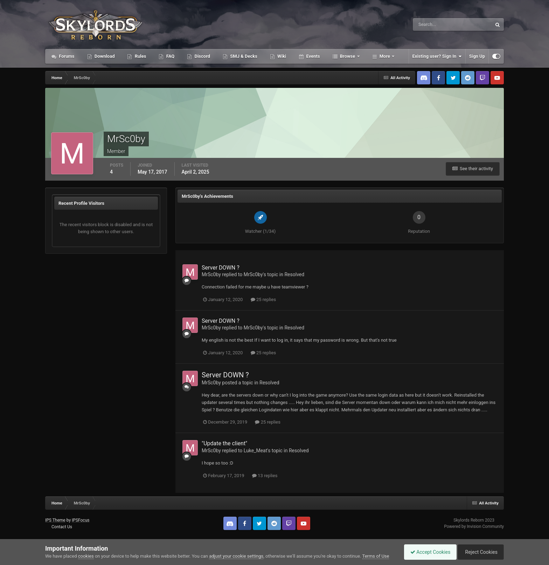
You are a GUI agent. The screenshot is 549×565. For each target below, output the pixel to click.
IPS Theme (55, 520)
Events (312, 56)
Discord (201, 56)
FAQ (169, 56)
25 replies (263, 299)
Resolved (294, 274)
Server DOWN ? (220, 267)
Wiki (281, 56)
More (384, 56)
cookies (86, 556)
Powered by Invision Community (474, 526)
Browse (347, 56)
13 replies (264, 475)
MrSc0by (211, 274)
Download (104, 56)
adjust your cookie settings (236, 556)
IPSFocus (80, 520)
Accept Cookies (427, 552)
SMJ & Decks (243, 56)
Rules (139, 56)
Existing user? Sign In (437, 56)
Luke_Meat (255, 450)
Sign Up (477, 56)
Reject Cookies (479, 552)
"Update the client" (224, 443)
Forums (66, 56)
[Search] (431, 24)
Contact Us (61, 526)
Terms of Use (375, 556)
